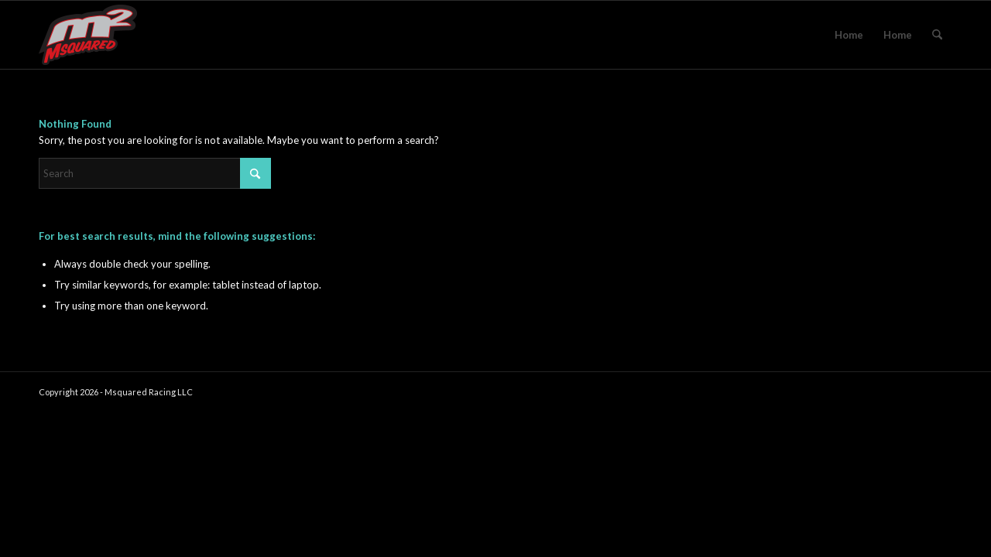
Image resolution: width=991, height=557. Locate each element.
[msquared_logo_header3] (88, 35)
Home (849, 35)
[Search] (937, 35)
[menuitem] (937, 35)
